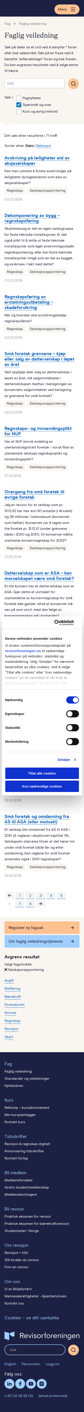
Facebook (20, 1384)
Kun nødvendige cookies (42, 786)
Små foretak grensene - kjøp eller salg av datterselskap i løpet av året (39, 359)
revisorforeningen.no (23, 651)
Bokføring (12, 988)
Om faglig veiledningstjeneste (36, 941)
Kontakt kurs (14, 1122)
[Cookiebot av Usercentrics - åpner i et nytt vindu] (60, 623)
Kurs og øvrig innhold (37, 111)
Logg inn (53, 1364)
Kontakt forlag (16, 1158)
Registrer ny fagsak (26, 927)
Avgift (9, 980)
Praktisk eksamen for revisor (27, 1216)
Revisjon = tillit (16, 1253)
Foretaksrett (14, 1004)
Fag (7, 23)
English (10, 1364)
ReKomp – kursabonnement (27, 1107)
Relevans (43, 146)
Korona (10, 1013)
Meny (67, 9)
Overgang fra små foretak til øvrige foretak (34, 494)
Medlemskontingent (20, 1194)
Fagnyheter (28, 98)
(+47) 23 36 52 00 (18, 1396)
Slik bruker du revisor (21, 1260)
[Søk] (73, 1350)
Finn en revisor (16, 1267)
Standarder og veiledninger (27, 1078)
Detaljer (64, 760)
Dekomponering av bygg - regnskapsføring (32, 218)
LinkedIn (9, 1384)
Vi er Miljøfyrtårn (18, 1289)
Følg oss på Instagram (42, 1384)
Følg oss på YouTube (31, 1384)
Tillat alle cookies (42, 773)
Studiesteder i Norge (21, 1231)
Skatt (8, 1037)
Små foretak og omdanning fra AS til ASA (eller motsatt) (36, 819)
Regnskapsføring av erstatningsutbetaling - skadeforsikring (28, 302)
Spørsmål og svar (33, 104)
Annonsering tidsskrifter (24, 1151)
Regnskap (15, 190)
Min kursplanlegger (20, 1115)
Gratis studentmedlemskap (26, 1187)
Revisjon (11, 1029)
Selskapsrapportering (47, 190)
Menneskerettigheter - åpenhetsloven (35, 1296)
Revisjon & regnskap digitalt (27, 1144)
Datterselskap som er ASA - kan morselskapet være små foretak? (39, 575)
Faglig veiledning (32, 23)
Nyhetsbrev (13, 1086)
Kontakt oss (14, 1303)
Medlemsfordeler (18, 1180)
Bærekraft (12, 996)
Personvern (31, 1364)
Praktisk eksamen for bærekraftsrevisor (36, 1223)
